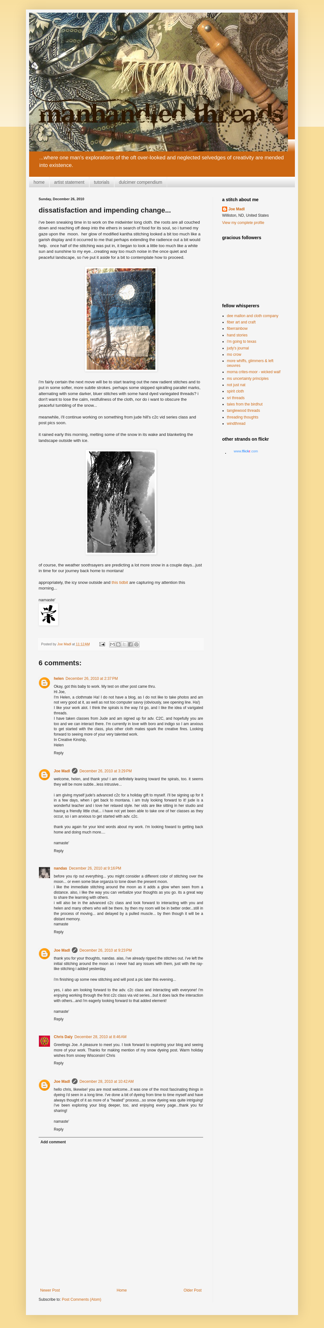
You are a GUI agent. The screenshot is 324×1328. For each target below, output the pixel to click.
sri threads (236, 398)
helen (59, 678)
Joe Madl (62, 771)
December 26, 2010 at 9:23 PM (105, 950)
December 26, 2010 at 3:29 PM (105, 771)
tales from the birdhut (245, 404)
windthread (236, 423)
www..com (246, 451)
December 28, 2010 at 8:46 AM (100, 1037)
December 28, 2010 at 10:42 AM (106, 1081)
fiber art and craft (241, 322)
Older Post (193, 1290)
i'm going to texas (241, 341)
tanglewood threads (243, 410)
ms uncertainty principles (248, 378)
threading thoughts (242, 417)
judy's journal (238, 348)
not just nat (236, 385)
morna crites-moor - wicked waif (253, 372)
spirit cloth (235, 391)
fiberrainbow (237, 328)
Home (122, 1290)
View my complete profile (243, 222)
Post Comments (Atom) (81, 1299)
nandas (60, 868)
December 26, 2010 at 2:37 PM (91, 678)
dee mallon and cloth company (252, 316)
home (39, 182)
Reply (59, 753)
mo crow (234, 354)
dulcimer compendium (140, 182)
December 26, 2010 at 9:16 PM (95, 868)
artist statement (69, 182)
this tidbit (120, 582)
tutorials (101, 182)
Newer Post (50, 1290)
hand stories (237, 335)
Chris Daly (63, 1037)
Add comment (53, 1142)
